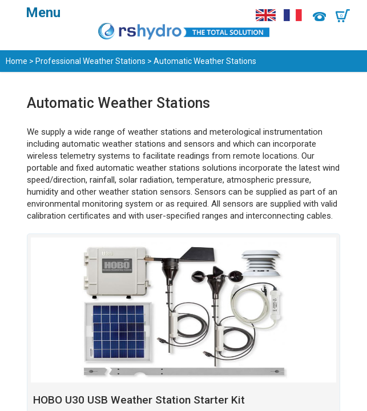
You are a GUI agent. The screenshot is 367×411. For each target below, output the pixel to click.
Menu (43, 12)
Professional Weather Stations (90, 61)
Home (16, 61)
